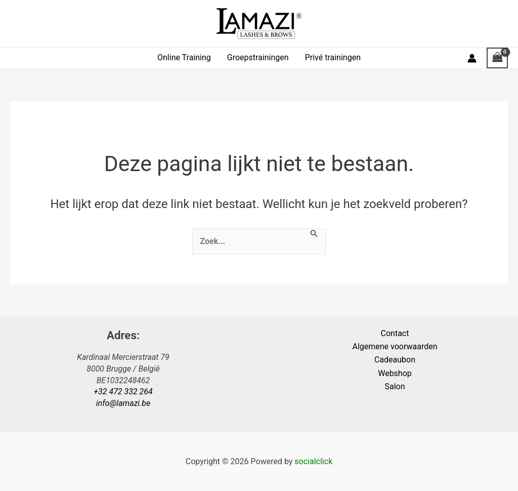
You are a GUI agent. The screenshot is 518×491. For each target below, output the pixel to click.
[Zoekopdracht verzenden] (314, 233)
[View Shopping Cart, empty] (497, 58)
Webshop (395, 373)
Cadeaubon (394, 359)
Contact (395, 333)
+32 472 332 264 (123, 391)
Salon (394, 386)
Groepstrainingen (258, 57)
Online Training (184, 57)
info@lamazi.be (123, 403)
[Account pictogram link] (472, 58)
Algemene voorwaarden (394, 346)
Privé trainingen (333, 57)
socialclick (313, 461)
